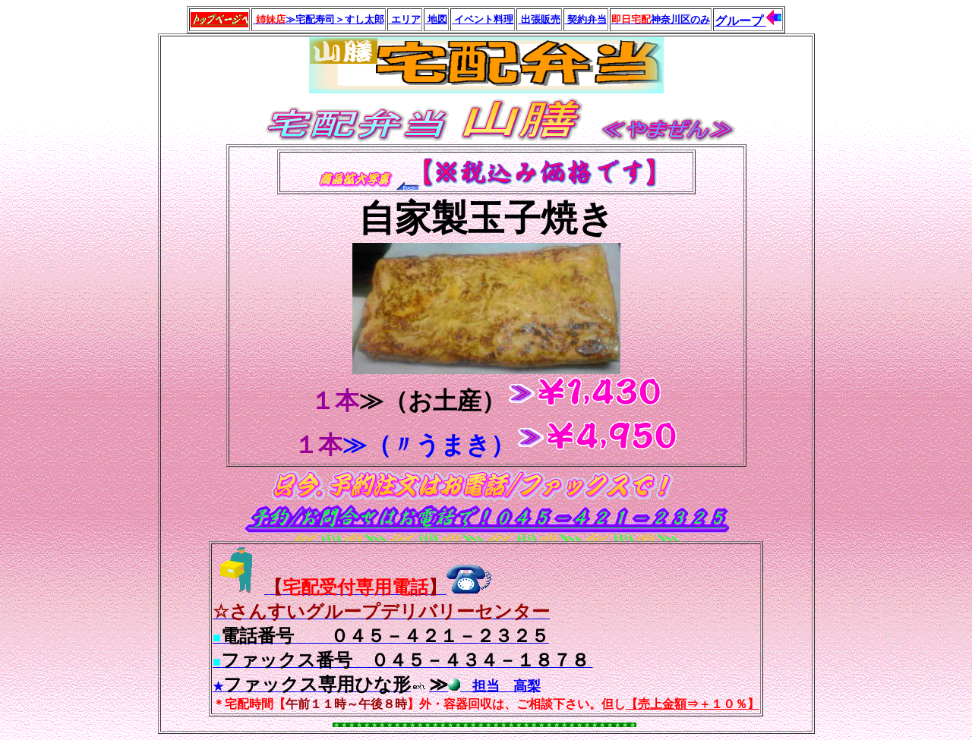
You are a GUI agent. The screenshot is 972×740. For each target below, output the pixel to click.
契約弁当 (586, 19)
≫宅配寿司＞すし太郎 (318, 19)
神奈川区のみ (660, 19)
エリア (405, 19)
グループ (740, 20)
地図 (436, 19)
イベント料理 (482, 19)
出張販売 (539, 19)
